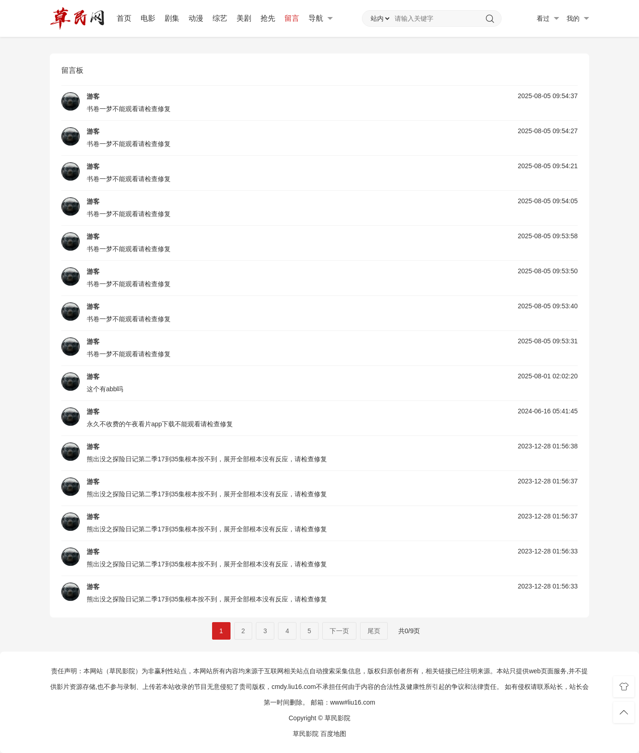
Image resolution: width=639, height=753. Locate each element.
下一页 (339, 631)
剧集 (172, 18)
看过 (548, 19)
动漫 (196, 18)
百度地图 (333, 733)
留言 (291, 18)
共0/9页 (409, 631)
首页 (124, 18)
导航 (320, 18)
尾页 (373, 631)
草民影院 (306, 733)
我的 (578, 19)
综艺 (220, 18)
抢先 (267, 18)
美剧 (244, 18)
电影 (148, 18)
